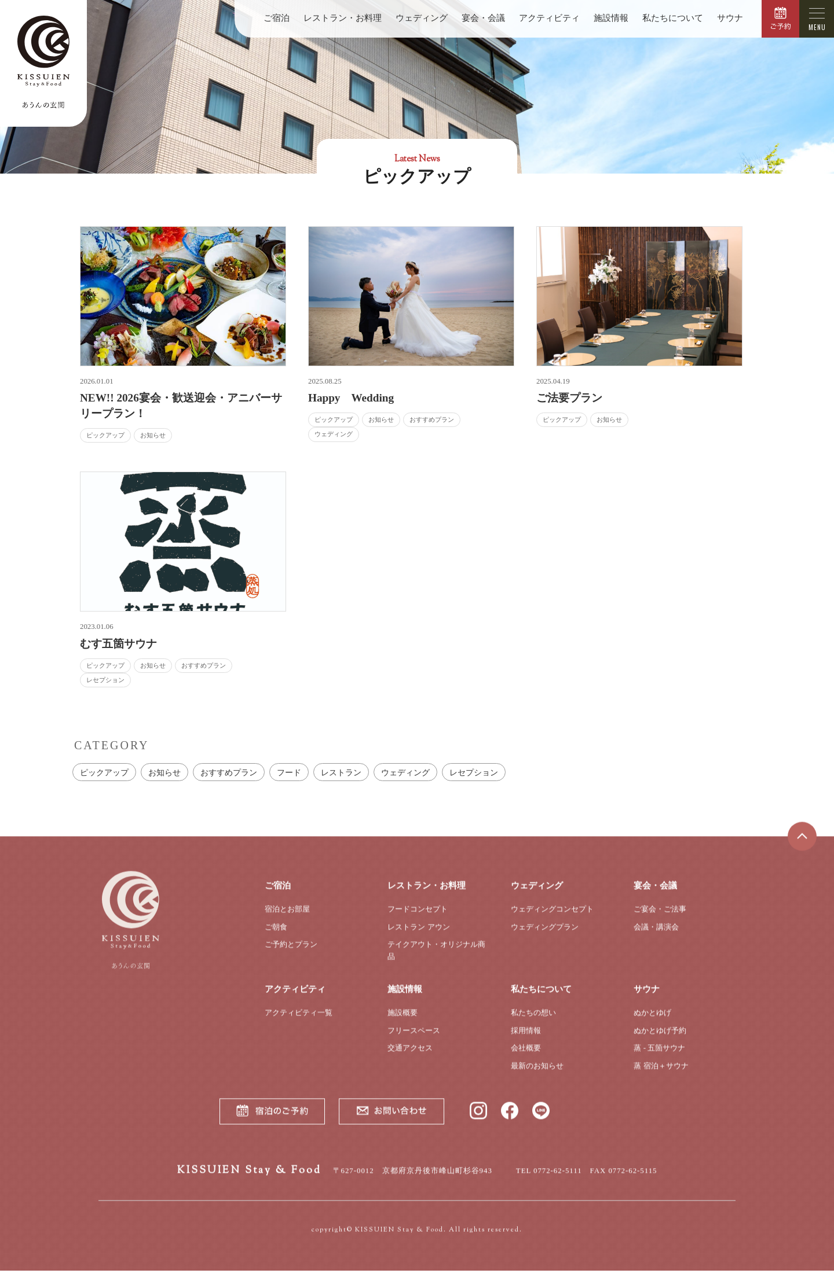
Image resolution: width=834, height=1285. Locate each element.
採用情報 (526, 1039)
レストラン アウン (418, 935)
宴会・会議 (483, 18)
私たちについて (672, 18)
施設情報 (611, 18)
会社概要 (526, 1057)
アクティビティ (549, 18)
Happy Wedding (351, 398)
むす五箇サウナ (118, 644)
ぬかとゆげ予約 (660, 1039)
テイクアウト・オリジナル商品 (436, 959)
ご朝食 (276, 935)
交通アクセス (410, 1057)
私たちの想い (533, 1021)
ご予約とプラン (291, 953)
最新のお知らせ (537, 1074)
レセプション (473, 772)
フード (289, 772)
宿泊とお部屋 (287, 918)
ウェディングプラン (545, 935)
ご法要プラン (569, 398)
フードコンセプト (417, 918)
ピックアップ (104, 772)
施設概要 (402, 1021)
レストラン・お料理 (342, 18)
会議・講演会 (656, 935)
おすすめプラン (228, 772)
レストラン (341, 772)
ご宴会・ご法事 (660, 918)
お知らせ (164, 772)
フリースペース (413, 1039)
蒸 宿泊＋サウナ (661, 1074)
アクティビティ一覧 (298, 1021)
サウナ (730, 18)
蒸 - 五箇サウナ (659, 1057)
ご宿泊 (277, 18)
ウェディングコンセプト (552, 918)
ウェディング (422, 18)
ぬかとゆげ (652, 1021)
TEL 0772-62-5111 (549, 1180)
